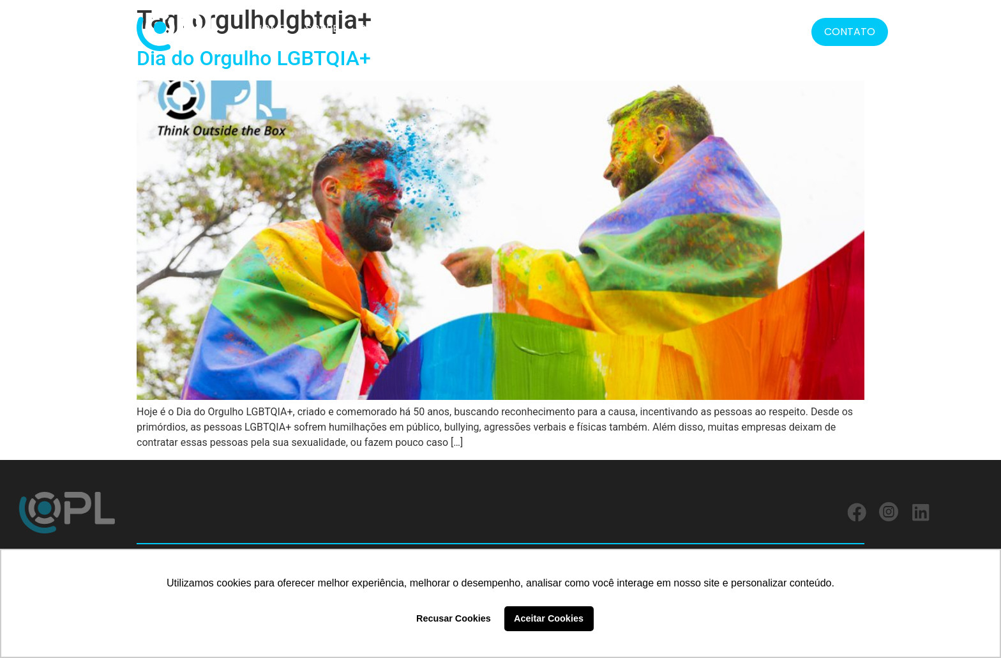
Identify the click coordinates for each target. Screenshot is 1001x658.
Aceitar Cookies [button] (548, 618)
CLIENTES (457, 28)
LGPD (681, 28)
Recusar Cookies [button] (453, 618)
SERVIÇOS (527, 28)
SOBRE (322, 28)
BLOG (780, 28)
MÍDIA (731, 28)
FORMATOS (610, 28)
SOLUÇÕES (387, 28)
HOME (270, 28)
